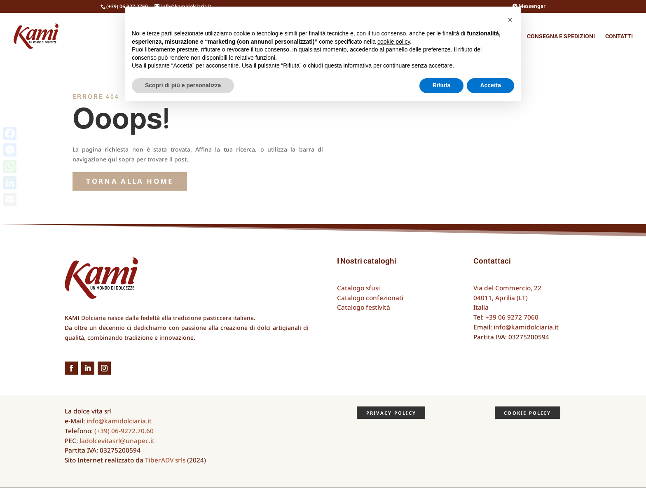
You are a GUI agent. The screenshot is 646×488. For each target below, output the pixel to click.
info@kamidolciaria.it (526, 327)
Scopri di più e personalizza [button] (183, 85)
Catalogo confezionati (370, 298)
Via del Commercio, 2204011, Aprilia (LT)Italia (507, 298)
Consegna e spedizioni (561, 36)
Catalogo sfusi (358, 288)
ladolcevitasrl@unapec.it (117, 441)
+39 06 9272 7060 (511, 317)
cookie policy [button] (393, 41)
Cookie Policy (527, 413)
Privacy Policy (391, 413)
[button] (510, 19)
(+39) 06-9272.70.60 (124, 431)
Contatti (619, 36)
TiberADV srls (165, 460)
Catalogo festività (363, 307)
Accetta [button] (490, 85)
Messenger (529, 6)
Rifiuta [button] (442, 85)
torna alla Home (129, 181)
